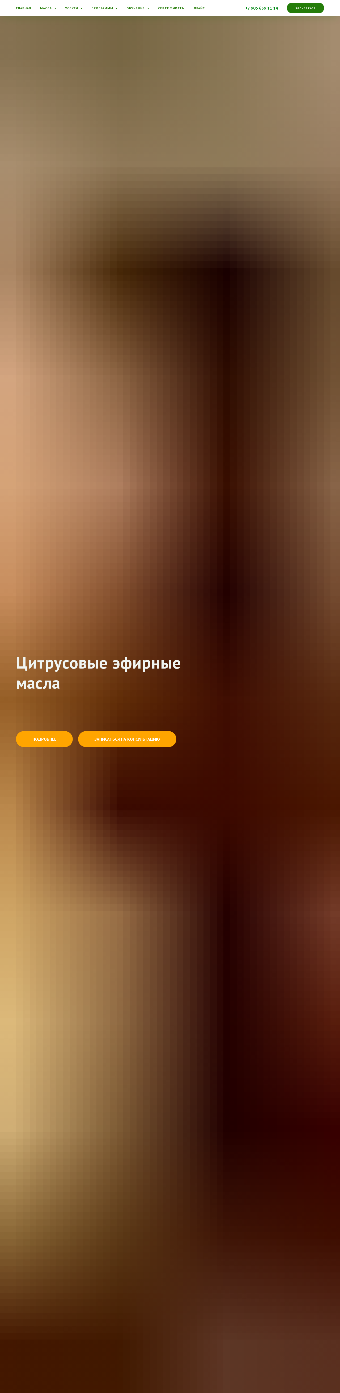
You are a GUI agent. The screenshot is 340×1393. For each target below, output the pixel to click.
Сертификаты (171, 8)
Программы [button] (102, 8)
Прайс (199, 8)
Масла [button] (46, 8)
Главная (23, 8)
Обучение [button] (136, 8)
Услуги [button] (72, 8)
